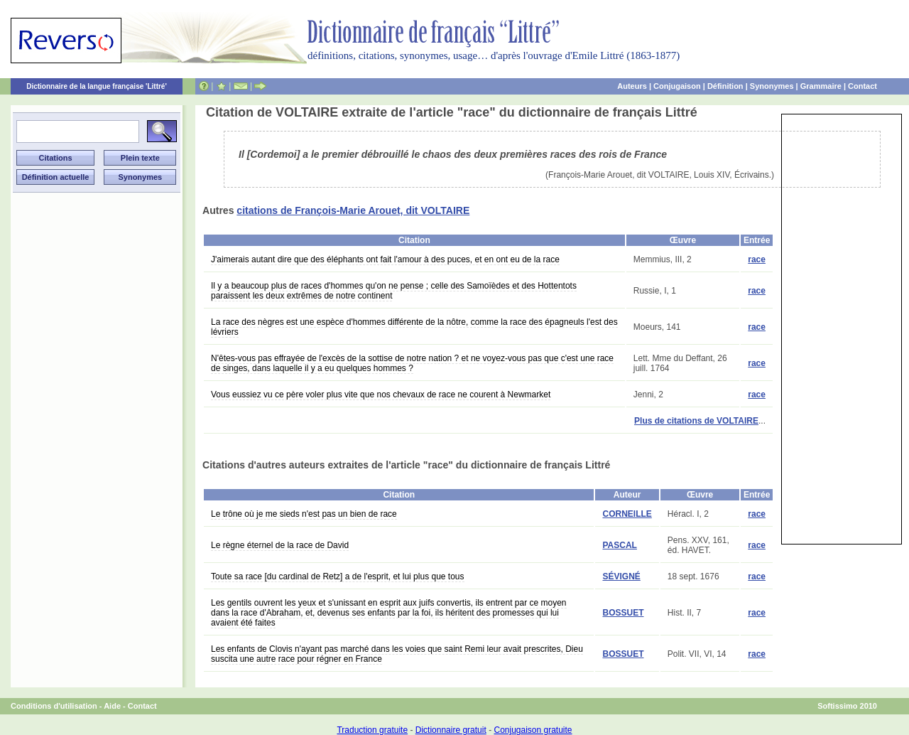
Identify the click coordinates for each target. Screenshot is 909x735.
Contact (862, 86)
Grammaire (821, 86)
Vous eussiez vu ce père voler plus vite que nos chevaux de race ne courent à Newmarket (380, 394)
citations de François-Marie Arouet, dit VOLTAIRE (352, 210)
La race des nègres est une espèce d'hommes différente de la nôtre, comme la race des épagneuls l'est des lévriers (414, 327)
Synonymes (772, 86)
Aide (112, 706)
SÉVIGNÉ (621, 576)
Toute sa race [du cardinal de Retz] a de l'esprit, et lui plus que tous (337, 576)
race (757, 259)
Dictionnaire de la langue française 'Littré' (96, 86)
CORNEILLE (626, 514)
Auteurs (632, 86)
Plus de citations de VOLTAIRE (696, 421)
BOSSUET (622, 613)
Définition (725, 86)
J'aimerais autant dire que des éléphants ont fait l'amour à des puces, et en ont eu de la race (385, 259)
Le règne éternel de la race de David (280, 545)
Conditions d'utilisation (54, 706)
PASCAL (619, 545)
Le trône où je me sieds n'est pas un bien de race (304, 514)
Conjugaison (677, 86)
